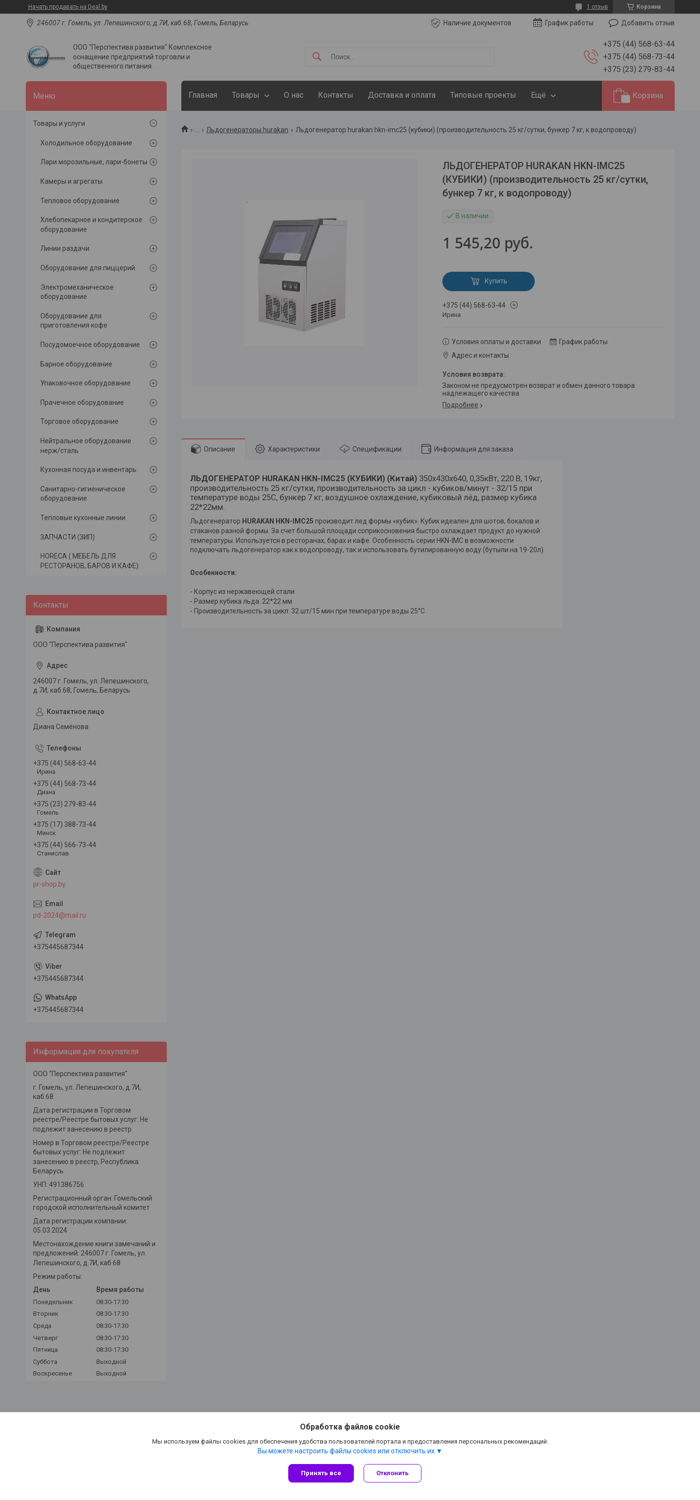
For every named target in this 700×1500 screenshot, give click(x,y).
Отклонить (392, 1473)
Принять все (321, 1473)
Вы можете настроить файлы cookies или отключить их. (347, 1451)
